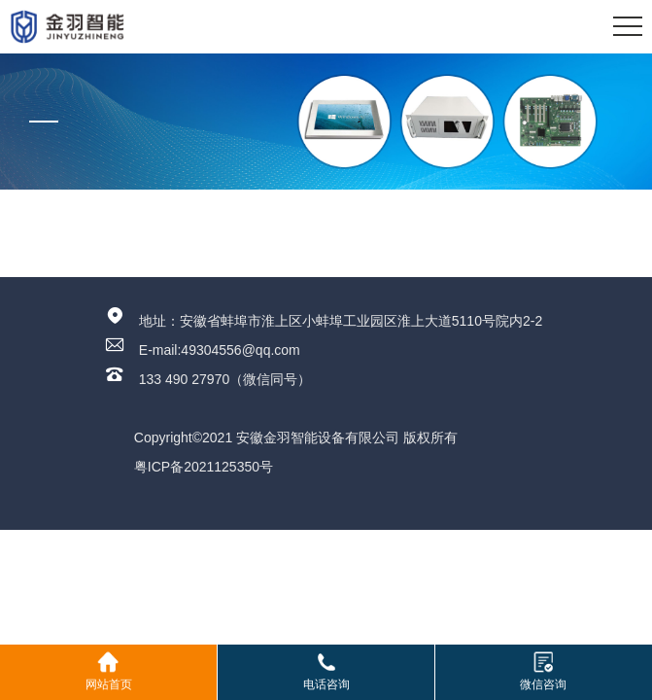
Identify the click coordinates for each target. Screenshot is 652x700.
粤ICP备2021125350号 (203, 466)
